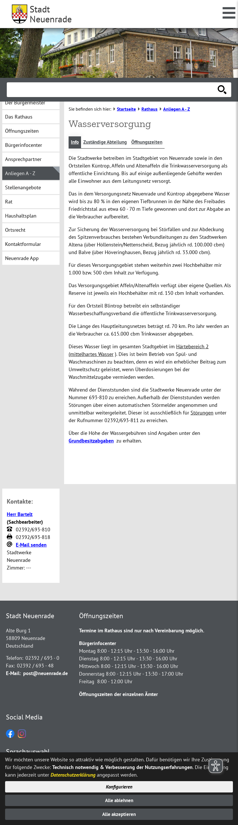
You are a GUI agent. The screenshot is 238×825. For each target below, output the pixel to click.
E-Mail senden (31, 545)
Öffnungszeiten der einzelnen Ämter (118, 694)
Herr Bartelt (19, 514)
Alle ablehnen (119, 799)
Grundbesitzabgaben (91, 441)
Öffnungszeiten (152, 142)
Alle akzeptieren (119, 814)
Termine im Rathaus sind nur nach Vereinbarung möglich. (141, 631)
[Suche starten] (222, 89)
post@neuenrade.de (45, 674)
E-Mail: (13, 674)
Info (75, 142)
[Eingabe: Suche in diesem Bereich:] (113, 89)
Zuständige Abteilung (107, 142)
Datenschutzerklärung (73, 773)
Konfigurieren (119, 785)
